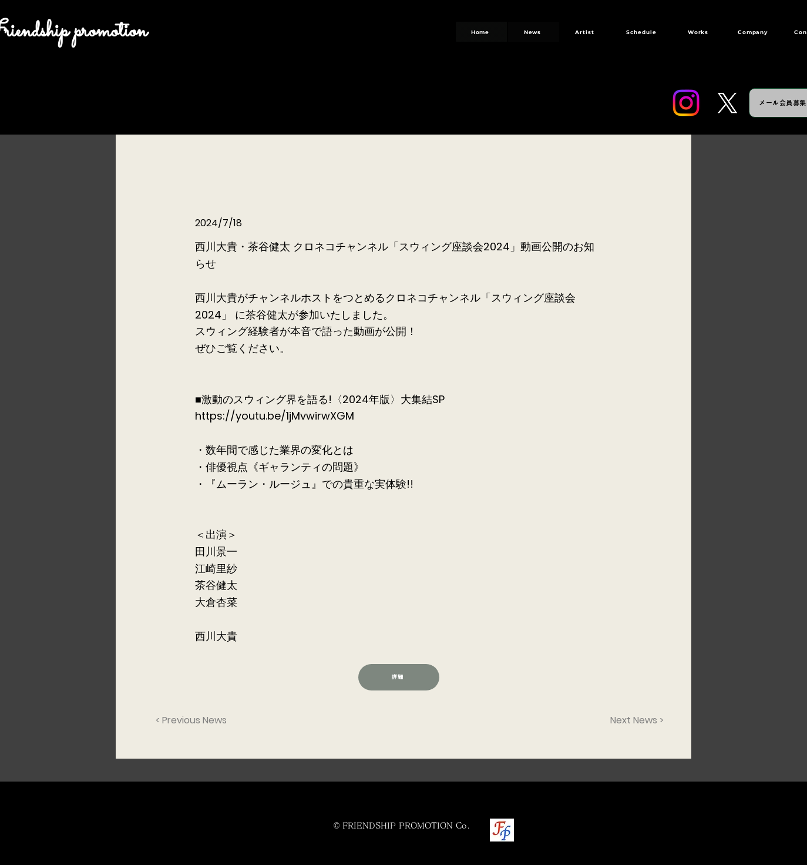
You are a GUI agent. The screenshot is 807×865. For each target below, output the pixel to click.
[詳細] (398, 677)
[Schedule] (642, 31)
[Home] (481, 31)
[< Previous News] (194, 721)
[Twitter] (727, 102)
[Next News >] (634, 721)
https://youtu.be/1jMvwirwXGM (274, 415)
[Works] (699, 31)
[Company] (753, 31)
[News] (533, 31)
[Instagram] (686, 102)
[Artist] (586, 31)
